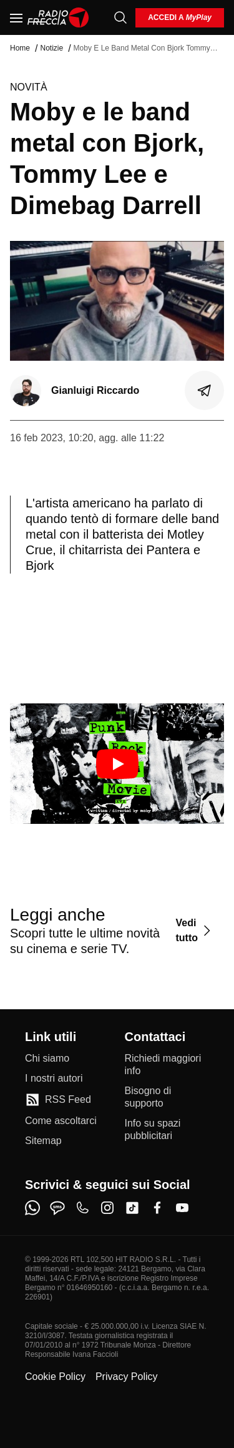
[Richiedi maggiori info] (167, 1064)
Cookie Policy (55, 1376)
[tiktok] (132, 1207)
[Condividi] (204, 390)
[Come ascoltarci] (61, 1121)
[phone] (82, 1207)
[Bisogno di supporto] (167, 1097)
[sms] (57, 1207)
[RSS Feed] (58, 1099)
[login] (179, 17)
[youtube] (182, 1207)
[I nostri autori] (53, 1078)
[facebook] (157, 1207)
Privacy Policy (126, 1376)
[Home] (58, 17)
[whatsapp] (32, 1207)
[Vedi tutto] (194, 930)
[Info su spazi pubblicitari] (167, 1129)
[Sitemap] (43, 1141)
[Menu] (16, 17)
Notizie (51, 48)
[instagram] (107, 1207)
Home (20, 48)
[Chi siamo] (47, 1058)
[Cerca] (120, 17)
